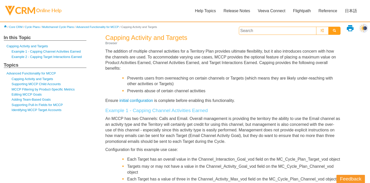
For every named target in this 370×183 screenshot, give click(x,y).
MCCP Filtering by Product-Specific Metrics (43, 89)
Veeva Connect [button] (271, 11)
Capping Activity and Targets (27, 46)
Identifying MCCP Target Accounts (36, 110)
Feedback (350, 178)
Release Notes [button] (236, 11)
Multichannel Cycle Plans (58, 26)
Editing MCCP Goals (27, 94)
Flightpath (302, 11)
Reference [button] (327, 11)
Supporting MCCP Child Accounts (36, 84)
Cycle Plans (32, 26)
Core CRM (16, 26)
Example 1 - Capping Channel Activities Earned (46, 51)
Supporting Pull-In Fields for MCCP (37, 105)
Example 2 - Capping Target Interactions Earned (47, 57)
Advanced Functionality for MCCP (97, 26)
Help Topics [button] (205, 11)
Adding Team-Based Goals (31, 99)
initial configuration (136, 100)
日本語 (351, 11)
